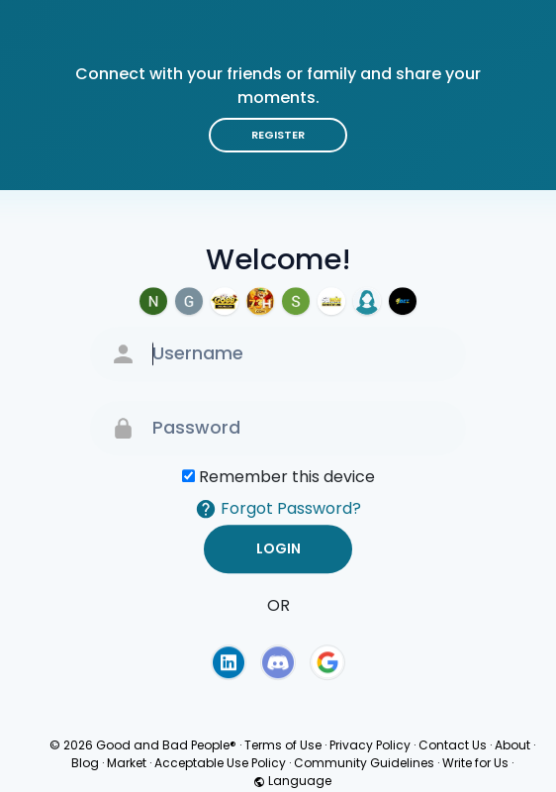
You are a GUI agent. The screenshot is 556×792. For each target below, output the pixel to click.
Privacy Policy (370, 745)
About (512, 745)
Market (126, 762)
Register (278, 135)
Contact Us (452, 745)
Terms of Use (283, 745)
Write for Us (475, 762)
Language (292, 780)
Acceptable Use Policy (220, 762)
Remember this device (287, 476)
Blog (85, 762)
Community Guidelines (364, 762)
